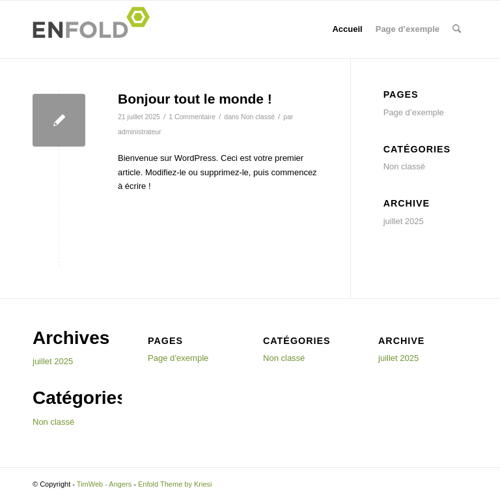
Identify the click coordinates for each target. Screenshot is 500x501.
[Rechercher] (456, 29)
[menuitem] (456, 29)
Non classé (258, 117)
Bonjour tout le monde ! (195, 98)
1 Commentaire (192, 117)
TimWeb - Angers (104, 484)
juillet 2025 (403, 221)
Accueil (347, 29)
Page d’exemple (407, 29)
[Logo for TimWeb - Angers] (95, 29)
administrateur (139, 132)
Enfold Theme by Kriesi (175, 484)
